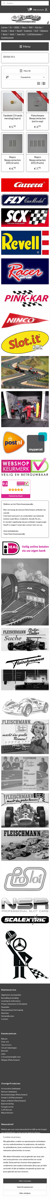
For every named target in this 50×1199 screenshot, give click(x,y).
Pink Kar (38, 27)
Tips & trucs (6, 1045)
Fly (11, 27)
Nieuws (4, 1039)
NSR (31, 27)
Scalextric (28, 30)
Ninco (24, 27)
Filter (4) (25, 70)
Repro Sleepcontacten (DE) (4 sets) (37, 160)
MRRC (17, 27)
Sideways (44, 30)
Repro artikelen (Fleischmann (13, 1100)
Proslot (4, 30)
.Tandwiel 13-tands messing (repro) (12, 117)
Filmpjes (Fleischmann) (10, 1060)
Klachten (5, 1013)
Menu (25, 46)
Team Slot (21, 34)
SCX (36, 30)
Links (3, 1054)
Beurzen (4, 1051)
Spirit (12, 34)
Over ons (5, 1042)
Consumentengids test (11, 1057)
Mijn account (40, 9)
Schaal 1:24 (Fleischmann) (11, 1097)
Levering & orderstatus (11, 1001)
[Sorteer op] (25, 77)
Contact (4, 1019)
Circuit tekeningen (9, 1048)
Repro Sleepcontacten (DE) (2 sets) (12, 160)
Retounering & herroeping (12, 1010)
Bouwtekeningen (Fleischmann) (14, 1094)
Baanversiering (7, 1103)
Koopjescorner (7, 37)
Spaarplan (5, 1007)
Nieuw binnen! (7, 1113)
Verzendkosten (7, 1016)
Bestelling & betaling (10, 998)
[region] (25, 1157)
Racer (12, 30)
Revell (19, 30)
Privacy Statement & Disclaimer (14, 1004)
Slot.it (5, 34)
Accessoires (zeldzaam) (10, 1088)
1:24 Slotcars (6, 1110)
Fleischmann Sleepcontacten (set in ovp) (37, 118)
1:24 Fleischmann (34, 34)
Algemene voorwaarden (11, 995)
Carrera (4, 27)
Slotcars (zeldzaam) (9, 1091)
